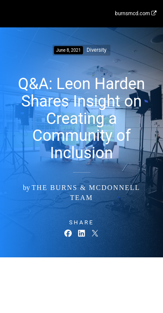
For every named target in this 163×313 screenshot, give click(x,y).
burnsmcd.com (135, 13)
